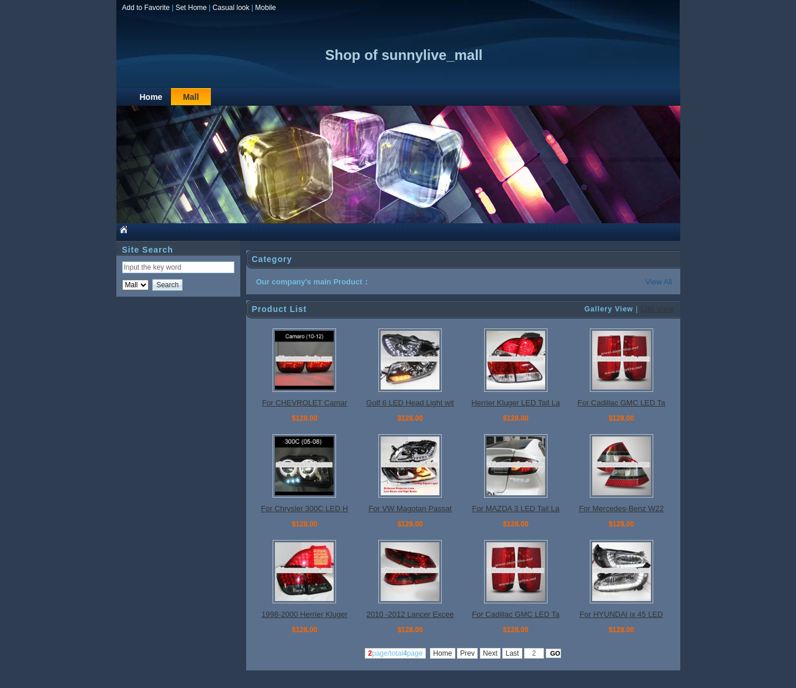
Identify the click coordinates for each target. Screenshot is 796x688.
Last (511, 653)
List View (657, 309)
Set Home (191, 8)
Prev (467, 653)
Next (490, 653)
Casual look (231, 8)
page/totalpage (395, 653)
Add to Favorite (146, 8)
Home (442, 653)
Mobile (265, 8)
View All (659, 281)
